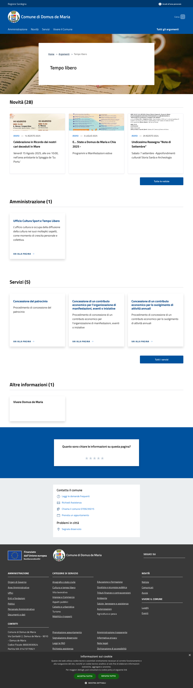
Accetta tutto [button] (84, 676)
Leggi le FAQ (58, 643)
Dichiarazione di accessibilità (111, 648)
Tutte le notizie (161, 181)
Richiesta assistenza (62, 648)
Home (51, 54)
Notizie (145, 582)
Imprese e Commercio (63, 597)
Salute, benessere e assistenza (112, 603)
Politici (11, 604)
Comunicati (147, 587)
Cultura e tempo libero (63, 587)
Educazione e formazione (110, 582)
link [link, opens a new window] (125, 670)
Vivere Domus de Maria (28, 402)
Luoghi (145, 608)
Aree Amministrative (18, 587)
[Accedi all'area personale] (170, 4)
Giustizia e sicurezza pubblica (112, 587)
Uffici (10, 593)
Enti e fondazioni (16, 598)
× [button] (189, 655)
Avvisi (16, 135)
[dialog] (96, 670)
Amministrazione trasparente (112, 632)
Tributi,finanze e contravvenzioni (114, 593)
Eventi (145, 613)
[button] (96, 682)
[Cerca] (181, 16)
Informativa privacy (107, 638)
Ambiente (102, 598)
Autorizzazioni (104, 609)
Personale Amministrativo (21, 609)
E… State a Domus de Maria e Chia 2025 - (94, 144)
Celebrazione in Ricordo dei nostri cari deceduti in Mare (34, 144)
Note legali (102, 643)
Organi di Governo (17, 582)
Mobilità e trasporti (62, 616)
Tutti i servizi (161, 359)
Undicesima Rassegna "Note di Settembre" (151, 144)
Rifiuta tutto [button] (108, 676)
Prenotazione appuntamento (67, 632)
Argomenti (64, 54)
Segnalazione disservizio (64, 638)
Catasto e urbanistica (63, 607)
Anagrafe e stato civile (63, 582)
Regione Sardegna (17, 4)
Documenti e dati (16, 614)
